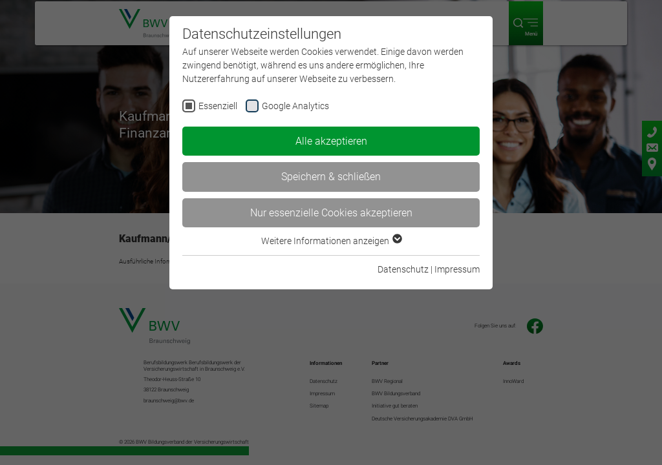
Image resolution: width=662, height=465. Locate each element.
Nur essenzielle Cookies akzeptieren (331, 213)
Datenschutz (403, 269)
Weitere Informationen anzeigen (331, 241)
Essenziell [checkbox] (217, 106)
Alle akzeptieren (331, 141)
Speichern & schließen (331, 176)
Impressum (457, 269)
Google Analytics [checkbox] (295, 106)
